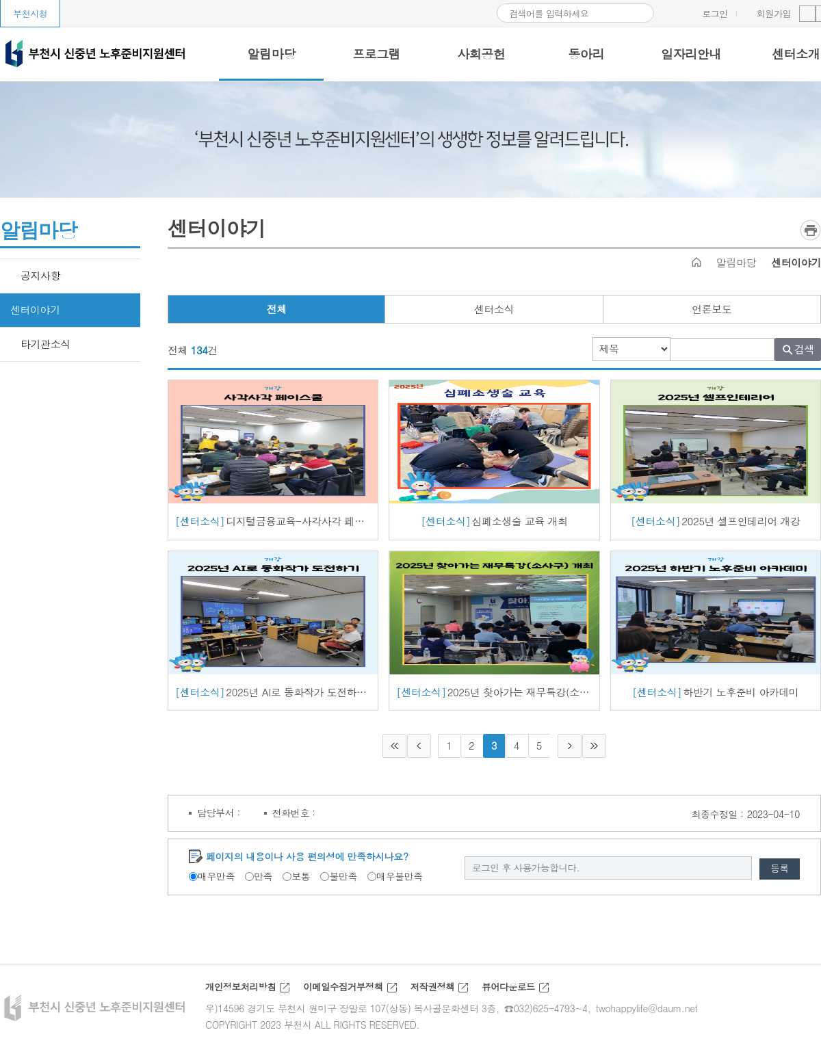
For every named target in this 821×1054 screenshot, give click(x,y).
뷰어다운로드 (519, 994)
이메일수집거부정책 (348, 994)
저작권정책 (440, 994)
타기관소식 (45, 344)
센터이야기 (35, 309)
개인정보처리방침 (242, 994)
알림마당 (736, 262)
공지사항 (40, 275)
